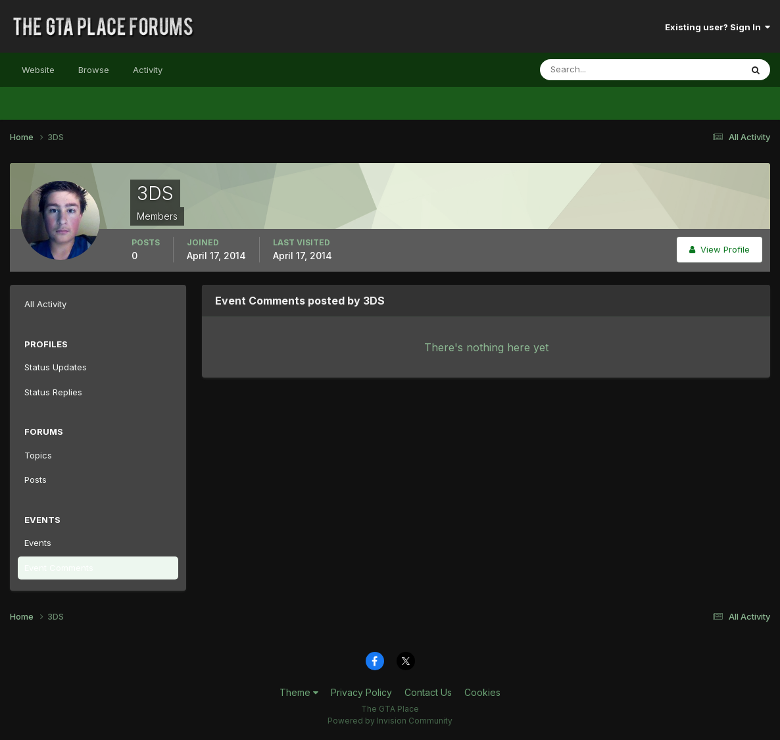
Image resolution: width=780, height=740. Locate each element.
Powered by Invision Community (390, 721)
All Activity (45, 304)
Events (37, 542)
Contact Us (428, 692)
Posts (35, 479)
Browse (93, 69)
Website (38, 69)
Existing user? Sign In (717, 27)
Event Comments (58, 567)
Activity (147, 69)
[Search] (598, 69)
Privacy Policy (361, 692)
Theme (299, 692)
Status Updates (55, 367)
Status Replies (53, 392)
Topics (38, 455)
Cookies (482, 692)
